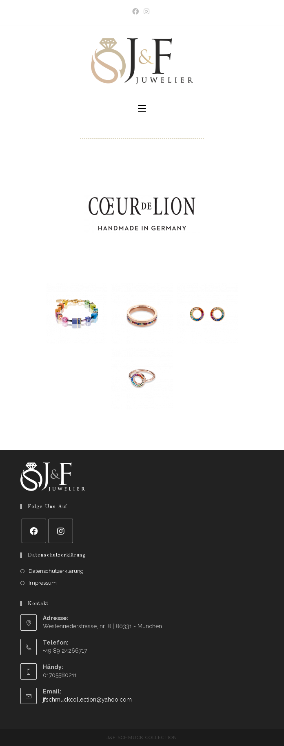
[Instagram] (61, 531)
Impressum (43, 583)
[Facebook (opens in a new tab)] (136, 11)
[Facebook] (34, 531)
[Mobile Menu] (142, 109)
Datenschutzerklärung (56, 571)
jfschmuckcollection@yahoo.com (87, 699)
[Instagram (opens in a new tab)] (146, 11)
